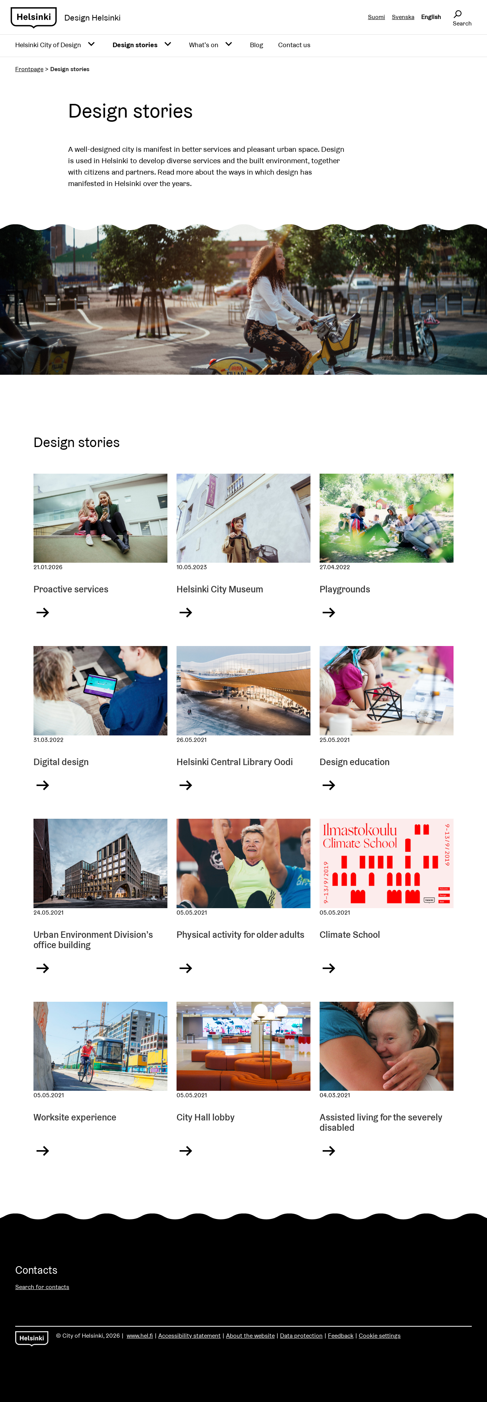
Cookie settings (380, 1336)
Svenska (403, 17)
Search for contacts (42, 1287)
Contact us (294, 44)
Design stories (135, 44)
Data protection (301, 1336)
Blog (256, 44)
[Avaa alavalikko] (91, 44)
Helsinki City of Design (48, 44)
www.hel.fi (140, 1336)
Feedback (340, 1336)
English (431, 17)
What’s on (203, 44)
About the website (250, 1336)
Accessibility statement (189, 1336)
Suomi (376, 17)
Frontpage (29, 69)
